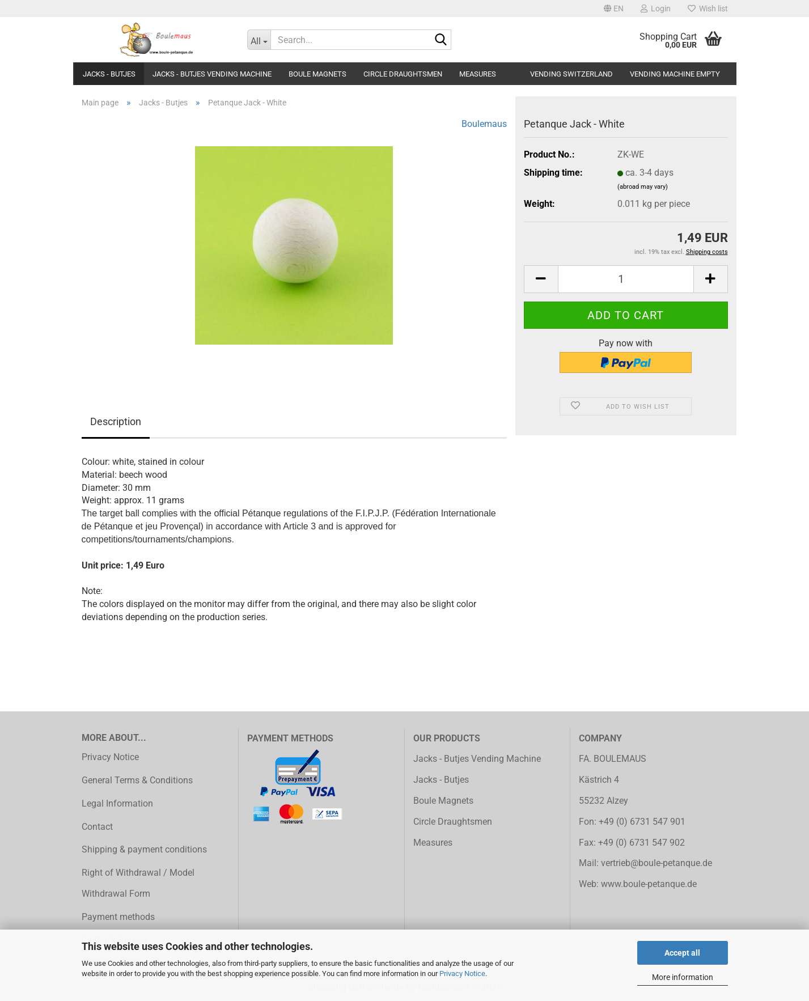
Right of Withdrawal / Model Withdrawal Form (138, 883)
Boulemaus (484, 123)
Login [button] (656, 8)
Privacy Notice (462, 973)
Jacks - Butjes (109, 74)
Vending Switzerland (571, 74)
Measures (477, 74)
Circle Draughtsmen (402, 74)
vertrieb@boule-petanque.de (656, 863)
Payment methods (118, 916)
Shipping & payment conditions (144, 849)
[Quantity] (626, 279)
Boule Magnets (317, 74)
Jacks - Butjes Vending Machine (212, 74)
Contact (97, 826)
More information (682, 977)
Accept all (682, 952)
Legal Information (117, 803)
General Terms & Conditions (137, 780)
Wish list (708, 8)
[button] (613, 8)
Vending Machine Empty (675, 74)
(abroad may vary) (642, 186)
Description (115, 421)
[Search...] (258, 39)
